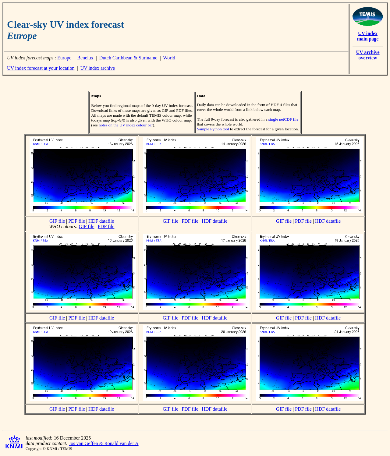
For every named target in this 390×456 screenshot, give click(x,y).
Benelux (85, 57)
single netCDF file (283, 119)
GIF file (57, 221)
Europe (64, 57)
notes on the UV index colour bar (126, 125)
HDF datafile (101, 221)
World (169, 57)
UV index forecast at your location (40, 68)
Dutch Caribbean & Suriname (128, 57)
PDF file (76, 221)
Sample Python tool (213, 129)
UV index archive (97, 68)
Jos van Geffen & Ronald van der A (104, 443)
